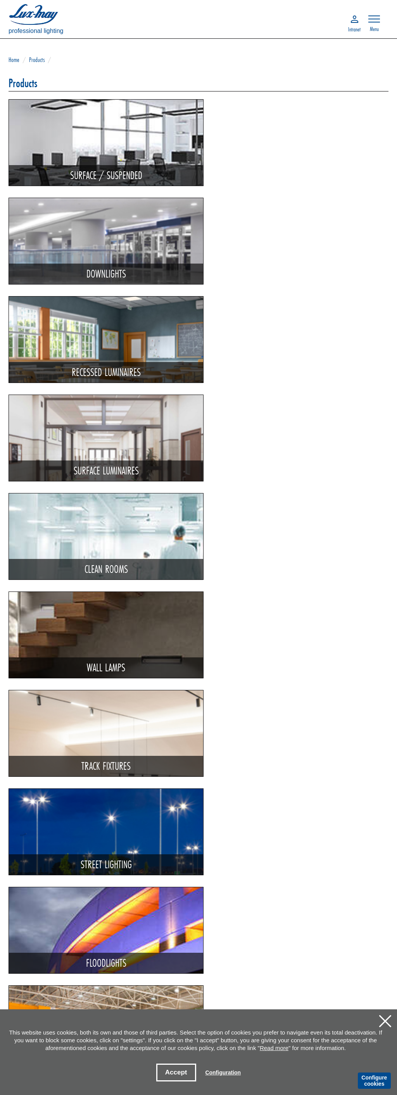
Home (14, 59)
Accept (176, 1072)
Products (37, 59)
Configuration (223, 1072)
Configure (374, 1080)
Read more (274, 1048)
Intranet (354, 28)
